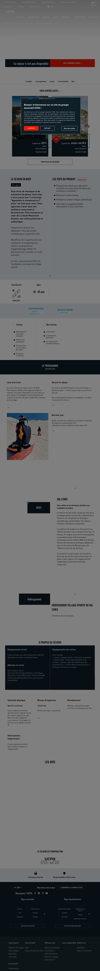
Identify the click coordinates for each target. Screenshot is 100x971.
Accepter (31, 128)
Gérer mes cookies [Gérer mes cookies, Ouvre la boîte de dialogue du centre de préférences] (69, 128)
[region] (51, 115)
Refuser (47, 128)
